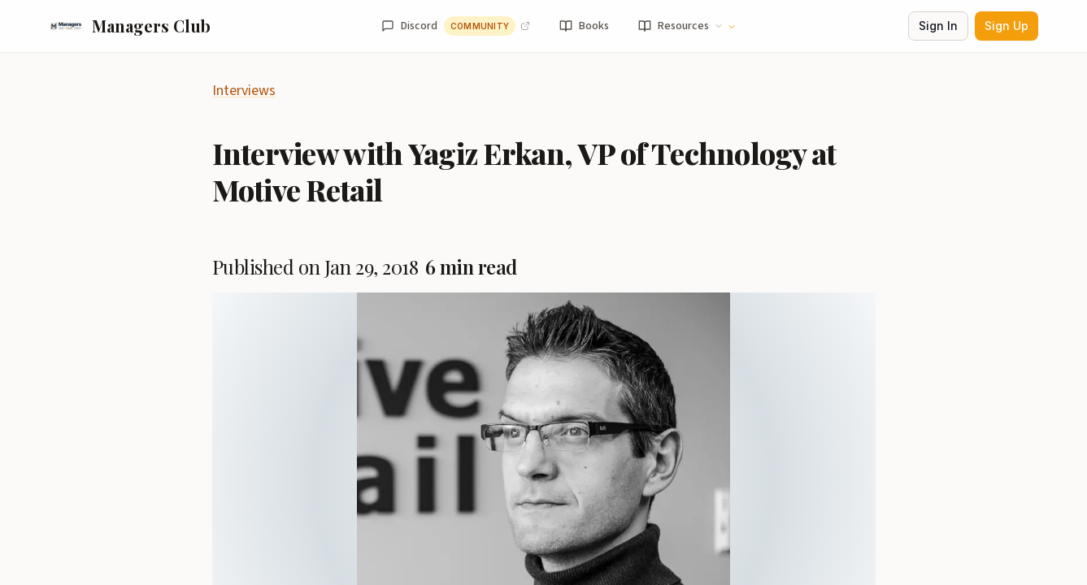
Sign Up (1006, 25)
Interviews (244, 90)
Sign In (938, 25)
